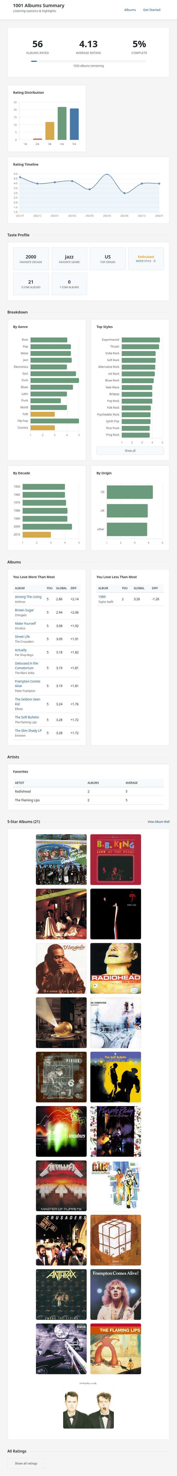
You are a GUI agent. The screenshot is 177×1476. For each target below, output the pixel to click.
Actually (21, 650)
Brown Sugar (24, 610)
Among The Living (28, 596)
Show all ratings (26, 1463)
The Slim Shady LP (28, 730)
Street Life (22, 636)
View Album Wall (159, 822)
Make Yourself (25, 623)
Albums (130, 10)
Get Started (151, 10)
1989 (102, 596)
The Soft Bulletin (27, 717)
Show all (130, 451)
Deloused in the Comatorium (26, 665)
